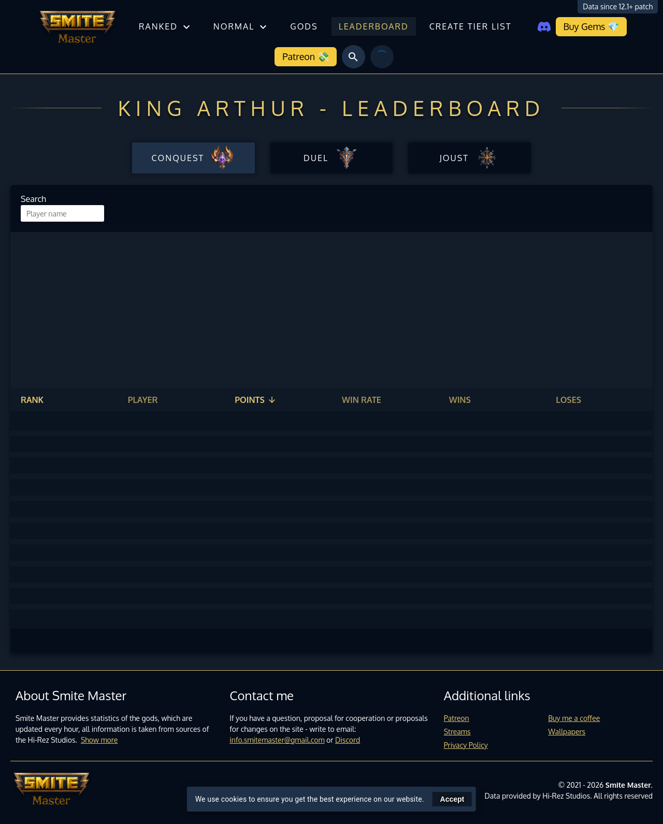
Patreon (456, 718)
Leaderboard (374, 26)
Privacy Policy (466, 745)
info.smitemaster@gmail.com (276, 739)
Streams (457, 731)
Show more (99, 739)
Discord (347, 739)
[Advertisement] (331, 309)
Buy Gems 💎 (591, 26)
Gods (304, 26)
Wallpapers (566, 731)
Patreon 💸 (305, 56)
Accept (452, 799)
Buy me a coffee (574, 718)
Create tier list (470, 26)
